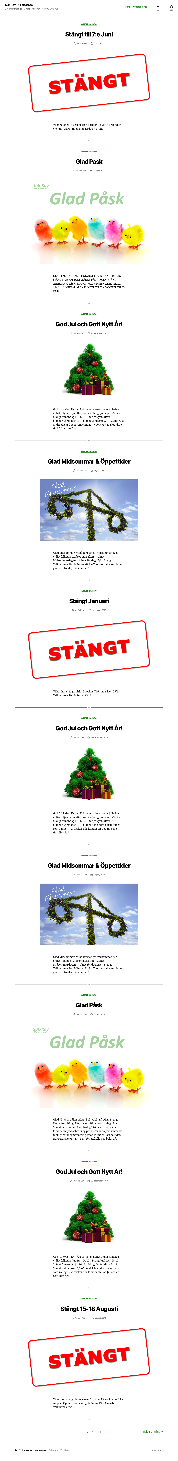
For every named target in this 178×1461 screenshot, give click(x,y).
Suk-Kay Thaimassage (20, 4)
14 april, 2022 (99, 171)
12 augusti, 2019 (99, 1322)
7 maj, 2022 (99, 44)
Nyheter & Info (140, 7)
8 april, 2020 (99, 1018)
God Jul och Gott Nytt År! (89, 325)
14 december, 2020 (99, 740)
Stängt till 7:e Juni (89, 34)
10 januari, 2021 (99, 612)
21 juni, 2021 (99, 472)
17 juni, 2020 (99, 878)
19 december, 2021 (99, 334)
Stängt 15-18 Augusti (89, 1312)
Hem (127, 7)
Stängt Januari (89, 602)
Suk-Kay (83, 44)
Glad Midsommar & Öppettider (89, 462)
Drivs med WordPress (61, 1454)
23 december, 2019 (99, 1184)
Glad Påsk (89, 162)
